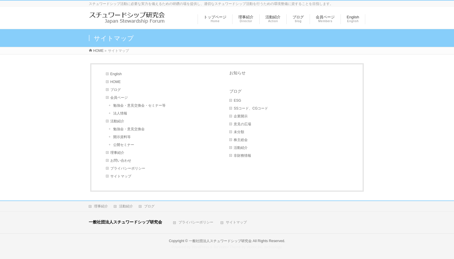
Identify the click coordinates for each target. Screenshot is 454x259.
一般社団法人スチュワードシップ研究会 (220, 241)
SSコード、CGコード (251, 108)
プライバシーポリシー (127, 168)
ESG (237, 100)
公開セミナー (123, 145)
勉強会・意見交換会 (129, 129)
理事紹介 (117, 153)
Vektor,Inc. (254, 247)
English (116, 74)
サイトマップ (120, 176)
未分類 (239, 132)
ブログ (115, 90)
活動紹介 (117, 121)
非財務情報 (242, 156)
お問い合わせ (120, 160)
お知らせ (237, 73)
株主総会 (241, 140)
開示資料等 (122, 137)
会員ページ (119, 98)
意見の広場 (242, 124)
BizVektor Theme (227, 247)
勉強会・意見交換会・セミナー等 (139, 105)
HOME (115, 82)
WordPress (200, 247)
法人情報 (120, 113)
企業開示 (241, 116)
